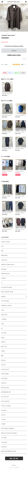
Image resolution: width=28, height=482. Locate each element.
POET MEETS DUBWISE (7, 428)
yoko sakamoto (5, 401)
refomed (3, 383)
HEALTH (3, 342)
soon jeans (4, 442)
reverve (3, 364)
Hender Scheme (5, 241)
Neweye (3, 360)
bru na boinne (5, 396)
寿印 (2, 355)
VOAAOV (3, 278)
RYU (2, 246)
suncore (3, 414)
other (2, 323)
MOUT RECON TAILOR (7, 291)
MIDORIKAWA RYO (6, 392)
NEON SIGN (4, 255)
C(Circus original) (6, 405)
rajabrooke (4, 314)
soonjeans (4, 446)
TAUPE (3, 351)
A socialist (4, 437)
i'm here (3, 419)
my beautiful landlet (6, 287)
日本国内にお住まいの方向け (14, 55)
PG (2, 328)
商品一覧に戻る (14, 458)
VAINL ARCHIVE (5, 273)
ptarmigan (4, 269)
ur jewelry (4, 332)
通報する (25, 58)
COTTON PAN (5, 301)
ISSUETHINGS (5, 373)
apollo (3, 337)
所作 (2, 250)
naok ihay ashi (5, 369)
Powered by (14, 467)
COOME (3, 424)
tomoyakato (4, 378)
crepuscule (4, 260)
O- (2, 282)
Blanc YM (3, 346)
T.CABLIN (3, 319)
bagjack (3, 296)
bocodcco (4, 410)
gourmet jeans (5, 387)
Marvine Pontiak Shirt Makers (9, 433)
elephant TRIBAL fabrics (7, 264)
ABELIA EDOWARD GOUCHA (8, 451)
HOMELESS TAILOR (6, 305)
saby (2, 310)
